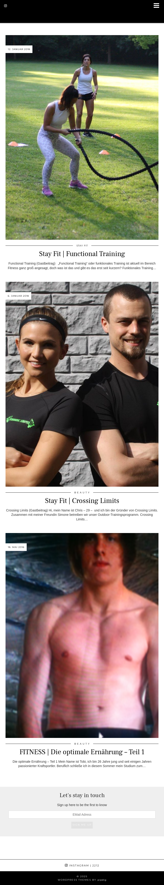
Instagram (82, 865)
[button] (157, 6)
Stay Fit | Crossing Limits (82, 500)
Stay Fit (82, 245)
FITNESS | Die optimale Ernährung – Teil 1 (82, 752)
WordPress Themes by (82, 879)
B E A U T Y (82, 492)
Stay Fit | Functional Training (82, 253)
